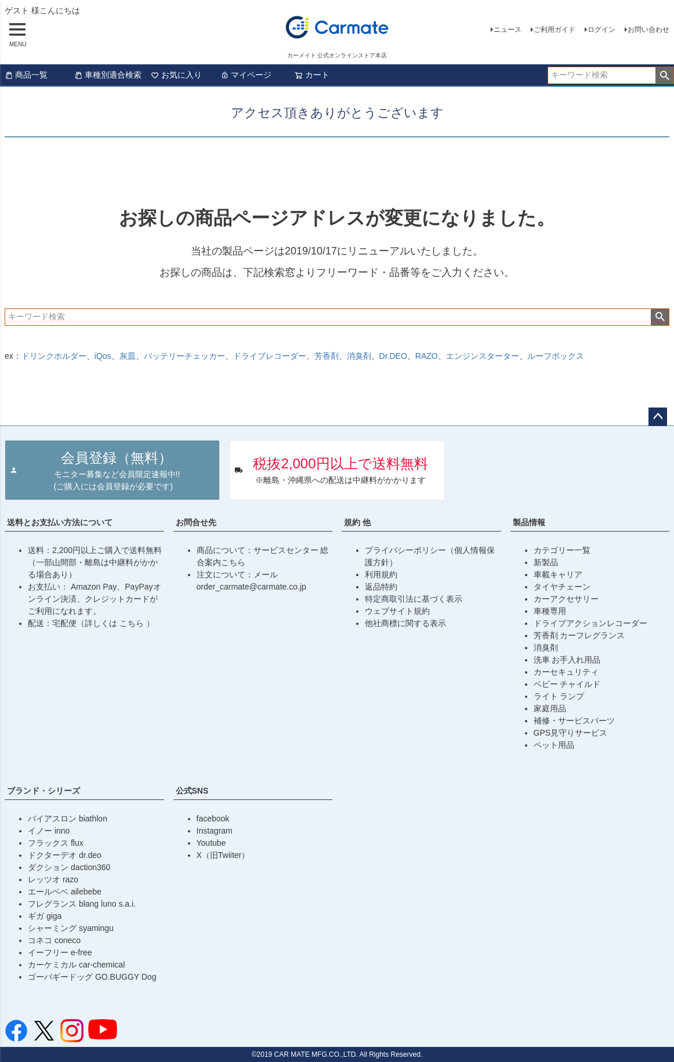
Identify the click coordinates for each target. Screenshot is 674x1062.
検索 (664, 75)
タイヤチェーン (562, 586)
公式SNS (192, 790)
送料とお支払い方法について (60, 522)
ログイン (601, 30)
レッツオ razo (53, 879)
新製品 (546, 562)
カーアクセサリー (566, 598)
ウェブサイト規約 (397, 611)
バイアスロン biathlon (67, 818)
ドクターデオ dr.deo (65, 855)
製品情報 (529, 522)
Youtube (211, 843)
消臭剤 (359, 356)
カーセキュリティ (566, 672)
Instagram (215, 830)
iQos (103, 356)
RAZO (426, 356)
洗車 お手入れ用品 (567, 659)
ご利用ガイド (554, 30)
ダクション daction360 (69, 867)
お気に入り (176, 74)
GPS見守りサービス (571, 732)
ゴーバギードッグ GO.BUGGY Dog (92, 976)
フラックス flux (56, 843)
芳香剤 (326, 356)
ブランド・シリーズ (43, 790)
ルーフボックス (555, 356)
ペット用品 (554, 745)
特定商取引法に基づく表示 (413, 598)
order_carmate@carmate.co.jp (251, 586)
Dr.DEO (393, 356)
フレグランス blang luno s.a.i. (82, 903)
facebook (213, 818)
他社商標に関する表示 (405, 623)
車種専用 (550, 611)
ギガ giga (44, 916)
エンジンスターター (482, 356)
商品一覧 (26, 74)
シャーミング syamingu (71, 928)
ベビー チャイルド (567, 684)
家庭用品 (550, 708)
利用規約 (381, 574)
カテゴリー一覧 (562, 550)
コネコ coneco (54, 940)
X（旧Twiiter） (223, 855)
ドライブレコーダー (269, 356)
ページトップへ (657, 417)
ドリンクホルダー (53, 356)
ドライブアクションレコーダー (590, 623)
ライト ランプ (559, 696)
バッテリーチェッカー (184, 356)
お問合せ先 (196, 522)
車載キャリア (558, 574)
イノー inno (49, 830)
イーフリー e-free (60, 952)
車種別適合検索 (108, 74)
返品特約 (381, 586)
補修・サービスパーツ (574, 720)
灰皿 (127, 356)
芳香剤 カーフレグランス (579, 635)
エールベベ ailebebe (65, 891)
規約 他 (357, 522)
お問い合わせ (648, 30)
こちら (132, 623)
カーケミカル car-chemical (76, 964)
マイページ (245, 74)
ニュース (507, 30)
